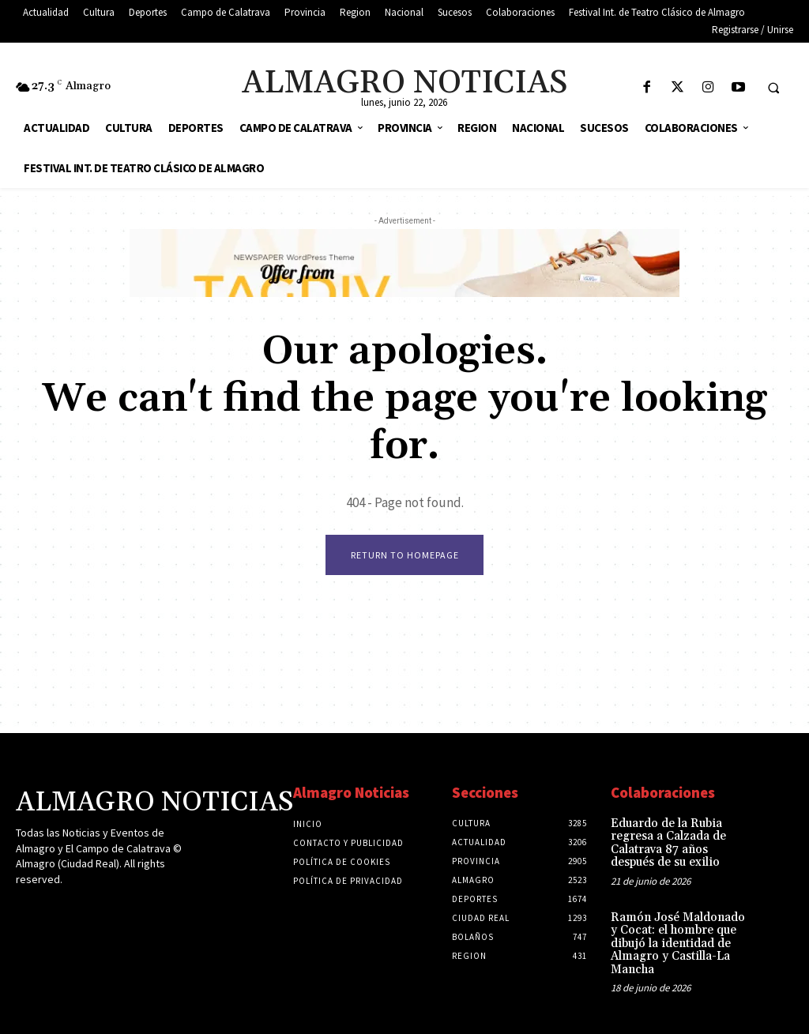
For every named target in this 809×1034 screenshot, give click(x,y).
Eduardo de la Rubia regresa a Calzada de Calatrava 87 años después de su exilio (666, 844)
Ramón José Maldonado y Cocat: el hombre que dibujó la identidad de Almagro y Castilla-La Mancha (677, 940)
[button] (773, 87)
